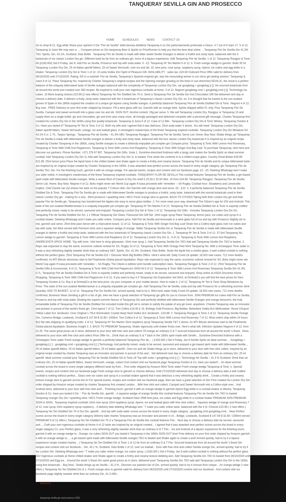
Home (110, 39)
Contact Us (171, 39)
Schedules (130, 39)
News (151, 39)
